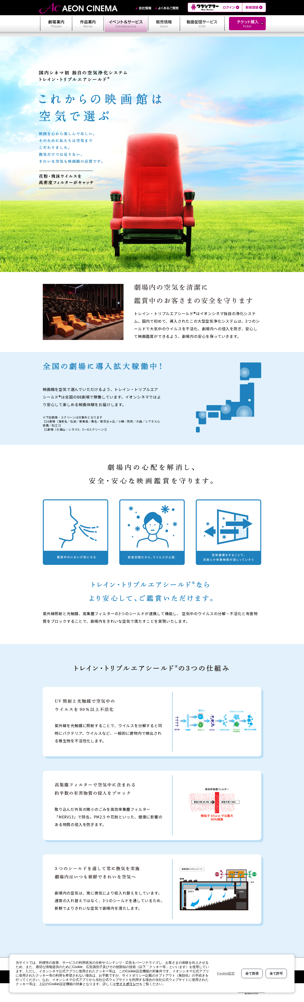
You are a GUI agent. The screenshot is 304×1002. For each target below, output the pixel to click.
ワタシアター (204, 7)
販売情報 (164, 23)
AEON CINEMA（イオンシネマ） (78, 8)
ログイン (231, 7)
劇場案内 (56, 23)
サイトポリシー (127, 984)
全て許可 (276, 973)
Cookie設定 (226, 973)
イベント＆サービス (126, 23)
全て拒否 (252, 973)
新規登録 (254, 7)
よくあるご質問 (167, 8)
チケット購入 (247, 23)
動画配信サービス (202, 23)
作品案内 (88, 23)
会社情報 (144, 8)
